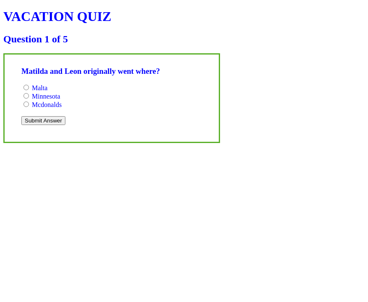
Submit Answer (43, 120)
